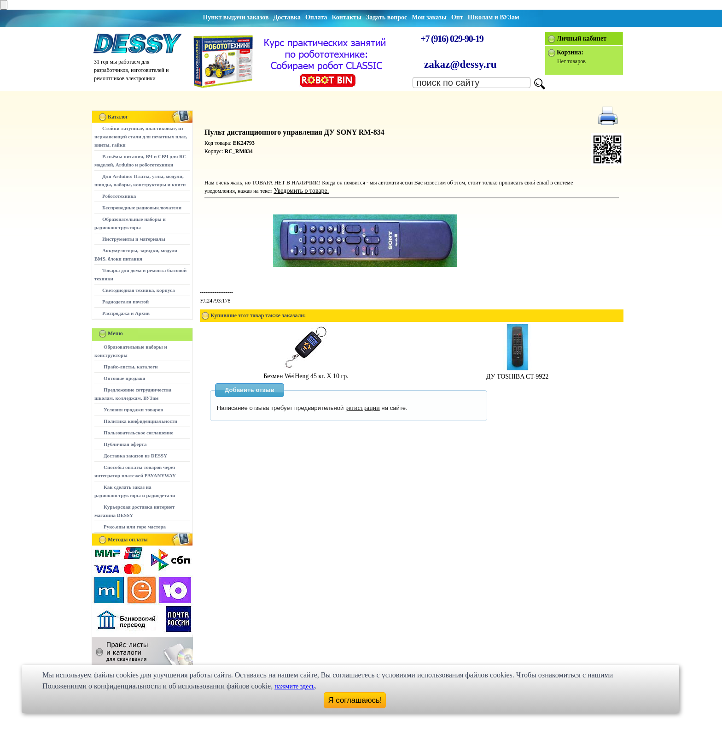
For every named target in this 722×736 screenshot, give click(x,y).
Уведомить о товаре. (301, 190)
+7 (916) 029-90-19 (451, 39)
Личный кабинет (581, 38)
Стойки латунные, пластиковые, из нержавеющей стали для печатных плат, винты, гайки (140, 136)
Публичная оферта (125, 444)
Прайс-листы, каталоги (130, 366)
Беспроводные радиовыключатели (141, 207)
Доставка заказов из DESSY (135, 455)
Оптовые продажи (125, 378)
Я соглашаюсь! (355, 700)
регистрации (362, 407)
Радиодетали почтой (125, 301)
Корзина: (570, 52)
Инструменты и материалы (133, 239)
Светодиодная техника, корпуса (138, 290)
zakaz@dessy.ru (460, 64)
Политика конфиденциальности (140, 421)
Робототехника (119, 196)
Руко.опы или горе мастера (135, 526)
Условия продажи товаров (133, 409)
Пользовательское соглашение (138, 432)
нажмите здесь (294, 686)
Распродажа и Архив (126, 313)
